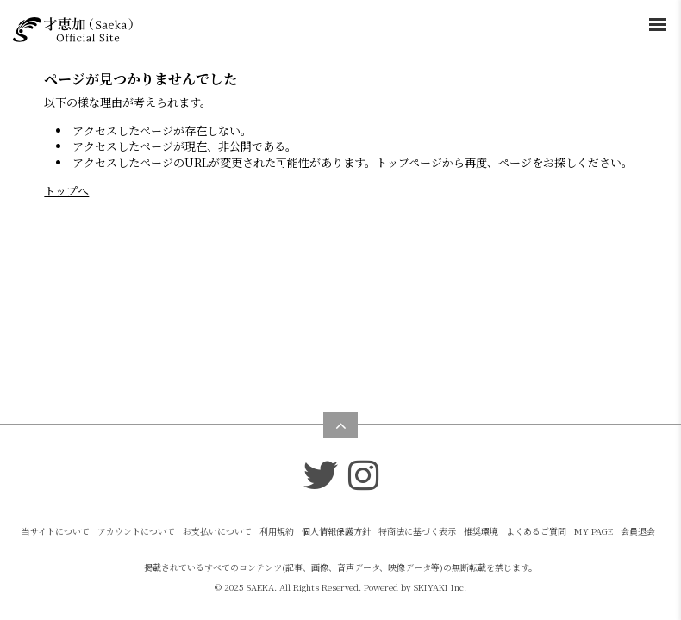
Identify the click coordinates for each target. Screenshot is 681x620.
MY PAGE (593, 530)
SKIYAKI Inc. (440, 586)
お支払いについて (217, 530)
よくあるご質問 (536, 530)
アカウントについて (136, 530)
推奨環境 (481, 530)
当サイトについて (56, 530)
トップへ (66, 191)
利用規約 (276, 530)
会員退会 (638, 530)
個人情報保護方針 (336, 530)
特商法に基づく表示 (417, 530)
